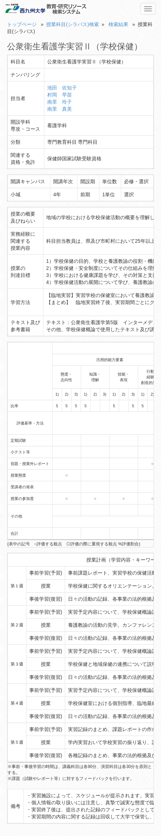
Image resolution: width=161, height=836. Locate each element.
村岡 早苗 (59, 95)
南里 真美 (59, 109)
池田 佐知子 (62, 88)
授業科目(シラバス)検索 (72, 24)
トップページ (22, 24)
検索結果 (118, 24)
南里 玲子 (59, 102)
